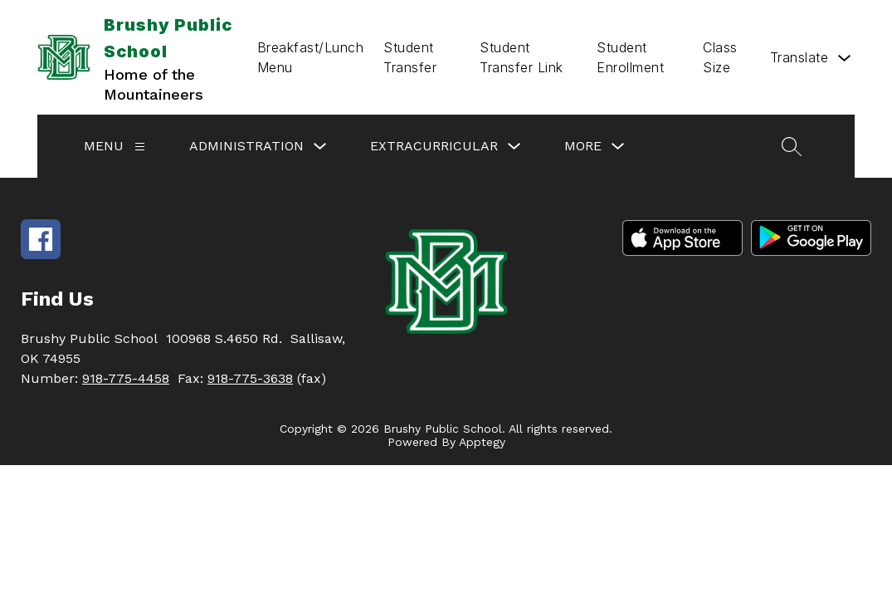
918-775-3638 (250, 378)
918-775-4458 (125, 378)
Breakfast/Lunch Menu (310, 57)
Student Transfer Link (521, 57)
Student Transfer (409, 57)
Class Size (720, 57)
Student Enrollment (630, 57)
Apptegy (482, 441)
